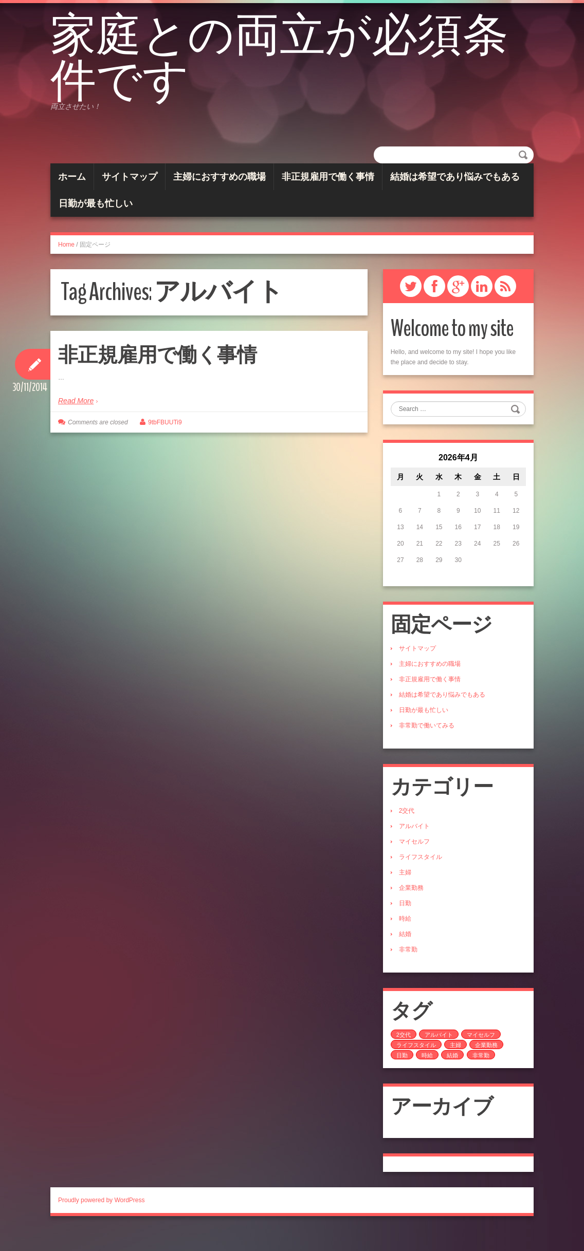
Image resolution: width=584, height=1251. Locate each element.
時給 (405, 938)
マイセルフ (414, 861)
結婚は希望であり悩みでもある (455, 196)
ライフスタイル (420, 876)
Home (66, 264)
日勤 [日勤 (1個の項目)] (402, 1075)
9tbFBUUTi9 (165, 441)
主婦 (405, 891)
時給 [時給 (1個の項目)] (427, 1075)
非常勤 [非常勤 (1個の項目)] (480, 1075)
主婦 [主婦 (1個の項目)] (455, 1064)
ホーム (72, 196)
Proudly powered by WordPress (101, 1219)
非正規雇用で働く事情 (328, 196)
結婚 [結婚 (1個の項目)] (452, 1075)
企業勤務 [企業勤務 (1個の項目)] (486, 1064)
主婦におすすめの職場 (219, 196)
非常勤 (408, 969)
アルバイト (414, 845)
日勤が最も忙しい (96, 223)
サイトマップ (129, 196)
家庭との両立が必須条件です (276, 69)
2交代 (407, 830)
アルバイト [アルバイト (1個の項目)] (439, 1054)
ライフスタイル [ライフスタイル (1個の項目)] (416, 1064)
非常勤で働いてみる (426, 745)
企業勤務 (411, 907)
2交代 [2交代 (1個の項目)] (403, 1054)
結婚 (405, 953)
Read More (76, 420)
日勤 (405, 922)
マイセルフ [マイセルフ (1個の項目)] (481, 1054)
